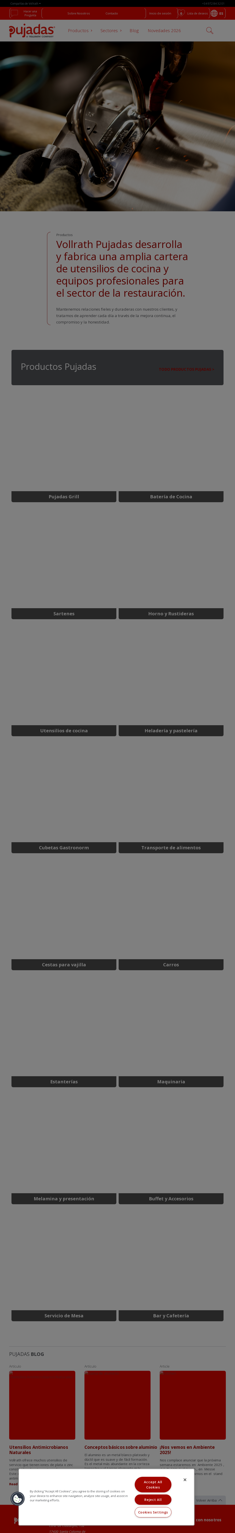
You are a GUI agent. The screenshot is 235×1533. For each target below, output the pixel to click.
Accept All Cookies (153, 1484)
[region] (106, 1497)
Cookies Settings (153, 1512)
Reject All (153, 1499)
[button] (17, 1498)
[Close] (185, 1480)
